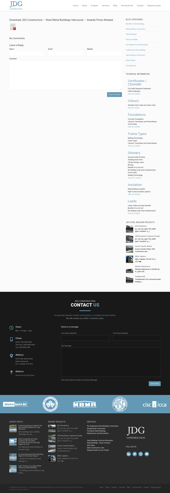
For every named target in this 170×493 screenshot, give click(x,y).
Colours (133, 101)
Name (12, 49)
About (84, 5)
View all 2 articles (134, 94)
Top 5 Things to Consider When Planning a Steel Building (29, 467)
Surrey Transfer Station (143, 246)
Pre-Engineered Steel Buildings (137, 45)
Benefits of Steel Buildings (135, 24)
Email (50, 49)
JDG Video (91, 445)
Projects (94, 5)
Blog (115, 5)
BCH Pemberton (141, 226)
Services (105, 5)
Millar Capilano (140, 256)
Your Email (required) (120, 333)
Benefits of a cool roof (135, 167)
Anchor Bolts (132, 124)
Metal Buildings (131, 34)
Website (90, 49)
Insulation (135, 185)
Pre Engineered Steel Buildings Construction (102, 426)
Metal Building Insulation (136, 189)
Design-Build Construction (96, 428)
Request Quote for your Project (98, 450)
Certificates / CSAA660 (137, 82)
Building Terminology (135, 138)
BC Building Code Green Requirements (142, 170)
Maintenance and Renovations (98, 433)
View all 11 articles (134, 178)
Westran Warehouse (142, 266)
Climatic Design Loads (136, 162)
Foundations (137, 115)
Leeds (132, 201)
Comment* (13, 59)
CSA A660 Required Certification (139, 89)
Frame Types (137, 134)
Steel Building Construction (135, 55)
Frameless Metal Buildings (96, 431)
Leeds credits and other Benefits (139, 206)
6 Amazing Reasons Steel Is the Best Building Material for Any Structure (30, 427)
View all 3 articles (134, 127)
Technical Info (127, 5)
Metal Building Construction (135, 29)
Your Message (66, 346)
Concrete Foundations (136, 119)
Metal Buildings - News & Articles (98, 443)
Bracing (130, 165)
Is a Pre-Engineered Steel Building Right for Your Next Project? (30, 455)
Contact (140, 5)
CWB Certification (134, 91)
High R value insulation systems (139, 192)
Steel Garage (130, 60)
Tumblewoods (140, 276)
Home (75, 5)
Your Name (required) (68, 333)
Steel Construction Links (95, 448)
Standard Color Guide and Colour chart (142, 105)
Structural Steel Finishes (136, 157)
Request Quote (154, 5)
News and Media (132, 39)
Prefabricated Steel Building (136, 50)
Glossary (134, 153)
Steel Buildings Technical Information (100, 440)
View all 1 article (133, 108)
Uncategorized (131, 66)
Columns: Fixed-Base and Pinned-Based (142, 122)
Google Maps (29, 375)
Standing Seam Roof (135, 160)
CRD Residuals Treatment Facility (147, 236)
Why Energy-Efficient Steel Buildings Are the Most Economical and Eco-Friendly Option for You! (29, 441)
